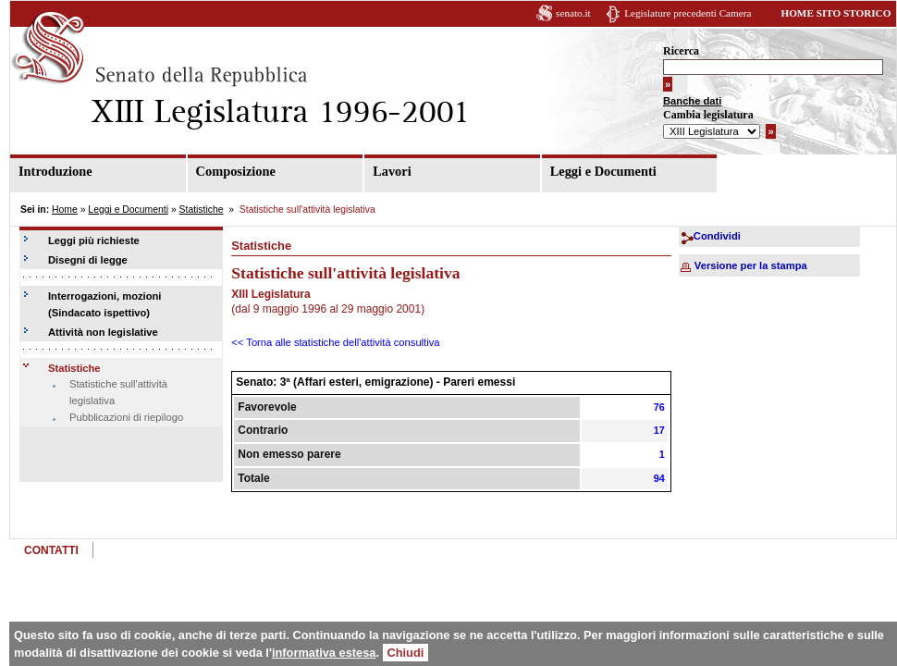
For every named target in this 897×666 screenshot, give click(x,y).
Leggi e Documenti (603, 171)
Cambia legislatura (708, 114)
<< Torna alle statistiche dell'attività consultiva (335, 342)
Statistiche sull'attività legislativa (118, 392)
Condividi (717, 235)
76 (659, 407)
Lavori (392, 171)
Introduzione (55, 171)
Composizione (236, 171)
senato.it (573, 12)
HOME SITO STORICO (835, 12)
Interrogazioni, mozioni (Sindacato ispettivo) (104, 304)
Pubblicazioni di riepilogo (126, 417)
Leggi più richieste (94, 240)
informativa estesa (323, 653)
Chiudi (405, 653)
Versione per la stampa (750, 265)
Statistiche (201, 209)
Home (65, 209)
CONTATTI (51, 550)
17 (659, 430)
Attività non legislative (103, 332)
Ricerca (681, 50)
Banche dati (692, 100)
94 (659, 478)
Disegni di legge (88, 259)
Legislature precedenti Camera (687, 12)
